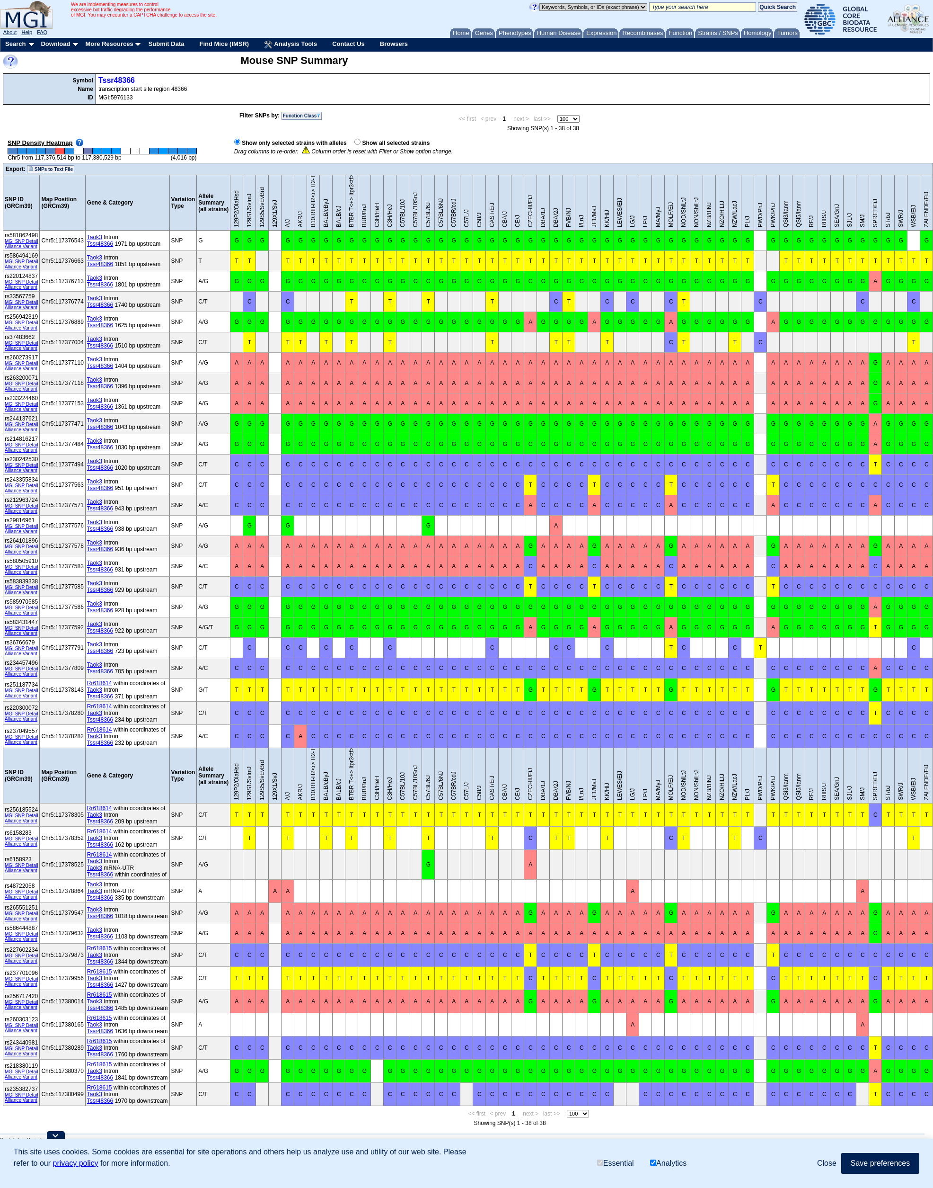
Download (55, 43)
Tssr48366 (116, 80)
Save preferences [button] (880, 1163)
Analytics (668, 1163)
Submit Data (167, 43)
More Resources (109, 43)
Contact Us (348, 43)
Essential (615, 1163)
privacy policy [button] (75, 1163)
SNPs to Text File (50, 169)
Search (15, 43)
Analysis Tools (290, 44)
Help (26, 32)
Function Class (302, 115)
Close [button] (826, 1163)
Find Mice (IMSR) (224, 43)
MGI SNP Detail (21, 241)
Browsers (394, 43)
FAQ (42, 32)
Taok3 (94, 237)
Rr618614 (99, 683)
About (10, 32)
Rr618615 (99, 948)
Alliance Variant (21, 246)
